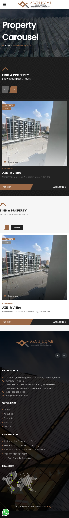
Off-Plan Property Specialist (18, 458)
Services (8, 422)
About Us (8, 413)
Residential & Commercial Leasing (21, 445)
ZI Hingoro (49, 506)
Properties (9, 418)
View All (17, 227)
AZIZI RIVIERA (11, 173)
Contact (8, 426)
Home (7, 45)
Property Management (15, 453)
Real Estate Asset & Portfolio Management (25, 449)
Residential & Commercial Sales (20, 441)
